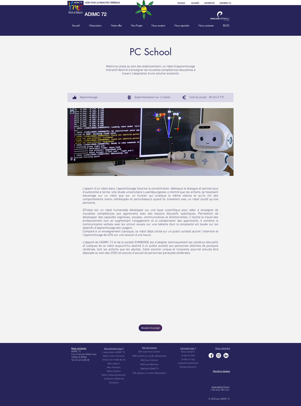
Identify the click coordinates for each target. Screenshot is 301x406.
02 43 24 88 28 (82, 360)
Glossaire (114, 382)
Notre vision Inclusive (114, 356)
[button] (95, 25)
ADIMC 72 (96, 14)
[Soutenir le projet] (150, 327)
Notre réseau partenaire (114, 375)
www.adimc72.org (220, 387)
